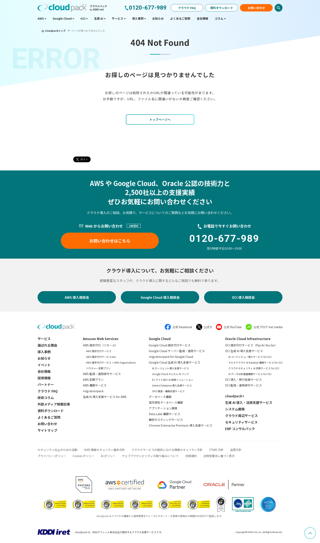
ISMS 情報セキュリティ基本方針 (104, 450)
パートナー (46, 384)
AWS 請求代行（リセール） (100, 345)
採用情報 (44, 377)
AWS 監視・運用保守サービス (102, 374)
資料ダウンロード (221, 8)
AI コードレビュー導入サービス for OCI (249, 356)
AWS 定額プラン (93, 379)
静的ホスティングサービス (166, 420)
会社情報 (44, 371)
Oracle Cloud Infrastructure (247, 338)
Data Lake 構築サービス (164, 414)
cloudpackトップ (55, 30)
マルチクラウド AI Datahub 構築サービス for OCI (255, 362)
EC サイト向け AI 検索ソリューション (172, 379)
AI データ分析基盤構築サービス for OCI (249, 374)
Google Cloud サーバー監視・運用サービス (177, 351)
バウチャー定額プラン (98, 368)
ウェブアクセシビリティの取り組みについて (150, 456)
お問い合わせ (256, 8)
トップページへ (160, 119)
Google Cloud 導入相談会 (160, 297)
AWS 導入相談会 (77, 297)
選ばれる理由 (47, 345)
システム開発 (235, 409)
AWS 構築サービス (95, 385)
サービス (44, 338)
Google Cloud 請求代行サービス (170, 345)
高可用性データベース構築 (166, 402)
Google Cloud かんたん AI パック (170, 374)
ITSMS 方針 (216, 450)
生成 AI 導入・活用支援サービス (248, 402)
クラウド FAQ (187, 8)
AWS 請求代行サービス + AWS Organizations (111, 362)
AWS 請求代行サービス (98, 351)
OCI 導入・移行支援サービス (243, 379)
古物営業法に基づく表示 (219, 456)
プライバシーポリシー (52, 456)
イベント (44, 364)
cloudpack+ (234, 395)
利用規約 (191, 456)
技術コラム (46, 397)
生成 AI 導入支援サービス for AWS (105, 397)
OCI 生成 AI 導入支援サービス (244, 351)
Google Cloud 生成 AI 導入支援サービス (174, 362)
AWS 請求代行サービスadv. (101, 356)
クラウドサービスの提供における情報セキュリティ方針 (167, 450)
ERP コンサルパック (240, 428)
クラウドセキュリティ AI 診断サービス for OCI (253, 368)
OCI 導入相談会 (243, 297)
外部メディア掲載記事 (54, 404)
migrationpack (93, 391)
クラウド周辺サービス (241, 415)
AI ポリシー (108, 456)
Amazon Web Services (100, 338)
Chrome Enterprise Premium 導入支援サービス (180, 425)
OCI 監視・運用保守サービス (243, 385)
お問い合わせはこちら (109, 241)
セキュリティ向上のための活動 (57, 450)
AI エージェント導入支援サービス (170, 368)
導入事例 (44, 351)
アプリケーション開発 (163, 408)
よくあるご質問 (49, 417)
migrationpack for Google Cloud (171, 357)
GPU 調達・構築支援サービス (168, 391)
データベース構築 (160, 397)
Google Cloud (160, 338)
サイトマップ (47, 430)
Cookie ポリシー (83, 456)
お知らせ (44, 358)
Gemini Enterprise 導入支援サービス (172, 385)
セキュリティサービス (241, 422)
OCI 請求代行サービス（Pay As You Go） (251, 345)
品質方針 (236, 450)
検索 (278, 8)
